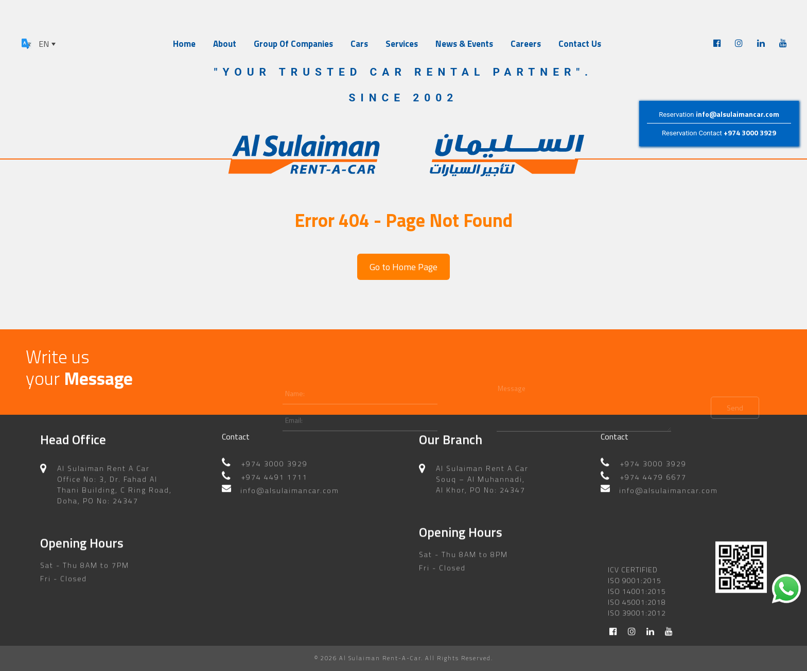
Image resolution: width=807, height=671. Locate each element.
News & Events (464, 43)
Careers (526, 43)
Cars (359, 43)
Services (401, 43)
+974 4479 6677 (653, 483)
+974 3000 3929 (750, 132)
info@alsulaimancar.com (737, 114)
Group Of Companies (293, 43)
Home (184, 43)
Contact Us (579, 43)
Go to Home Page (403, 267)
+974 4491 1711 (274, 483)
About (224, 43)
